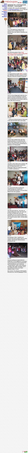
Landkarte (4, 5)
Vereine (5, 10)
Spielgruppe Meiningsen (14, 9)
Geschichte (4, 14)
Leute (5, 7)
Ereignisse (4, 11)
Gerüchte (4, 9)
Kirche (5, 15)
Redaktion (4, 16)
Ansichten (4, 6)
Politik (5, 12)
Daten (5, 4)
